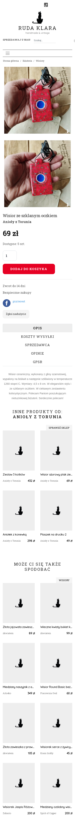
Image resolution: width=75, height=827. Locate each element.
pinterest (19, 301)
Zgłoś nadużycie (16, 314)
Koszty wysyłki (37, 336)
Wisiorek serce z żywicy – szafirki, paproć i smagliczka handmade (56, 747)
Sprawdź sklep (59, 427)
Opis (37, 328)
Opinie (37, 353)
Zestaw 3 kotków (14, 474)
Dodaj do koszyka (28, 269)
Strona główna (11, 60)
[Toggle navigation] (7, 53)
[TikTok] (46, 5)
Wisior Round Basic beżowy (56, 687)
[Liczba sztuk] (10, 255)
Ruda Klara (37, 25)
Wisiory (40, 60)
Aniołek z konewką (14, 534)
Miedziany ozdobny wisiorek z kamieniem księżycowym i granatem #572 (56, 807)
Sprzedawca (37, 345)
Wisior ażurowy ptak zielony (56, 474)
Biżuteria (27, 60)
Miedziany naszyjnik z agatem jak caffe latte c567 (19, 687)
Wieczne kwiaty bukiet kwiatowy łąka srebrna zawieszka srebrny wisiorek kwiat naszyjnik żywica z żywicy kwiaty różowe (56, 627)
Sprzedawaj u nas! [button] (16, 39)
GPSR (37, 362)
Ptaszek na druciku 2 (53, 534)
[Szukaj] (54, 40)
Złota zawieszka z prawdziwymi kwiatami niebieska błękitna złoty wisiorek (19, 747)
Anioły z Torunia (17, 221)
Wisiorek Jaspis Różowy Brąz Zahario (19, 807)
